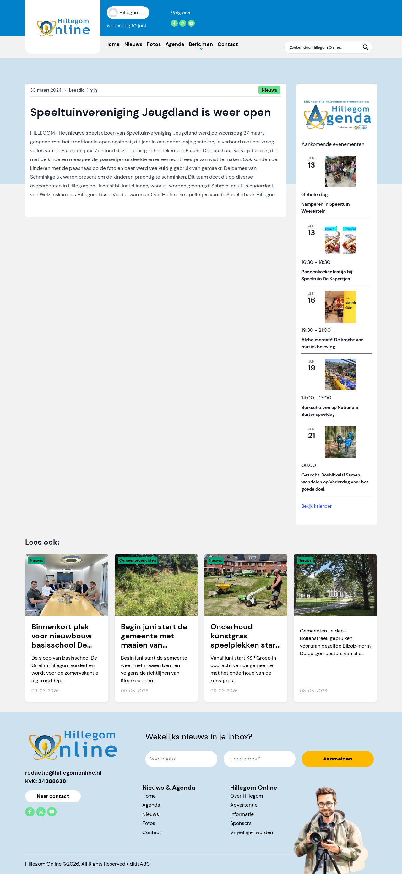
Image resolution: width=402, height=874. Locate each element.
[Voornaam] (181, 759)
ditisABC (140, 863)
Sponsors (241, 823)
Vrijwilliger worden (251, 832)
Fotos (154, 44)
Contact (228, 44)
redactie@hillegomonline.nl (63, 773)
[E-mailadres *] (260, 759)
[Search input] (324, 47)
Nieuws (133, 44)
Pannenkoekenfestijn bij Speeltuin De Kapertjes (327, 275)
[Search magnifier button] (365, 47)
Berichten (201, 44)
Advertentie (244, 805)
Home (112, 44)
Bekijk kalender (317, 506)
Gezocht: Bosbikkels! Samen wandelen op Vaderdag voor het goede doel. (335, 482)
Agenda (175, 44)
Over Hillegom (246, 796)
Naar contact (53, 796)
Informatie (242, 814)
